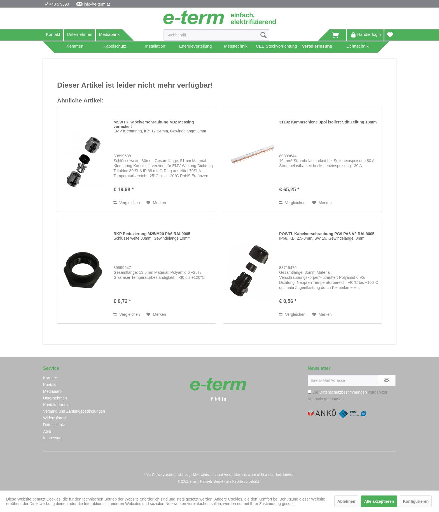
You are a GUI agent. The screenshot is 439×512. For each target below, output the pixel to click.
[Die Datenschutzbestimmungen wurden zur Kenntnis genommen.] (309, 392)
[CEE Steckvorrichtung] (276, 47)
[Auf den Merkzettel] (156, 202)
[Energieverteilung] (195, 47)
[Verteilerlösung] (317, 47)
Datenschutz (54, 424)
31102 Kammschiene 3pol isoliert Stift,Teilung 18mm (328, 122)
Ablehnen (346, 501)
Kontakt (53, 34)
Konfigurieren (416, 501)
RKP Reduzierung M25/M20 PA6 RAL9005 (151, 236)
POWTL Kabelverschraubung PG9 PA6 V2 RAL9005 (326, 236)
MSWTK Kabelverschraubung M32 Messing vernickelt (159, 126)
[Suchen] (263, 35)
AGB (47, 431)
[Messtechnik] (236, 47)
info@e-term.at (97, 4)
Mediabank (109, 34)
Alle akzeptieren (379, 501)
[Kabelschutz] (115, 47)
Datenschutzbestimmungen (343, 392)
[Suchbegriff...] (216, 35)
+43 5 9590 (58, 4)
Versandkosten (235, 475)
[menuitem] (216, 37)
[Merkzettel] (390, 35)
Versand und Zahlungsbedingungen (74, 411)
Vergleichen (126, 202)
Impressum (52, 438)
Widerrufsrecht (56, 418)
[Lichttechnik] (357, 47)
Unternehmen (79, 34)
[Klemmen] (74, 47)
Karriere (50, 378)
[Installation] (155, 47)
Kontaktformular (57, 405)
